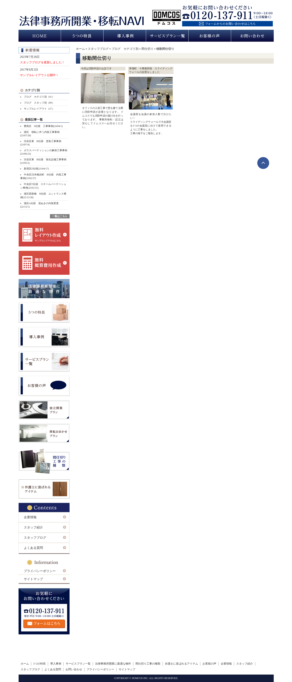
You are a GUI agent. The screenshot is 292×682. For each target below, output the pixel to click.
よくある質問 (33, 548)
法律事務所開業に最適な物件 (113, 663)
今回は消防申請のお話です (96, 68)
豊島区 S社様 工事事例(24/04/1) (43, 126)
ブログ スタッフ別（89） (39, 102)
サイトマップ (33, 579)
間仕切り (147, 48)
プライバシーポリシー (40, 571)
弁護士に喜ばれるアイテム (181, 663)
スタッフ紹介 (33, 527)
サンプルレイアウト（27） (39, 108)
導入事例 (55, 663)
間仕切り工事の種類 (147, 663)
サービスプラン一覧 (78, 663)
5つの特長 (39, 663)
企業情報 (30, 517)
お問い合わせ (74, 669)
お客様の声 (209, 663)
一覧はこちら (59, 216)
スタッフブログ (98, 48)
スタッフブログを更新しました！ (42, 62)
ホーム (80, 48)
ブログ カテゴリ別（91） (39, 96)
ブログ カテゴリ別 (125, 48)
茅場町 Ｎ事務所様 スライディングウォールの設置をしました (150, 70)
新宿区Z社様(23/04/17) (36, 168)
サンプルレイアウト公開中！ (39, 75)
